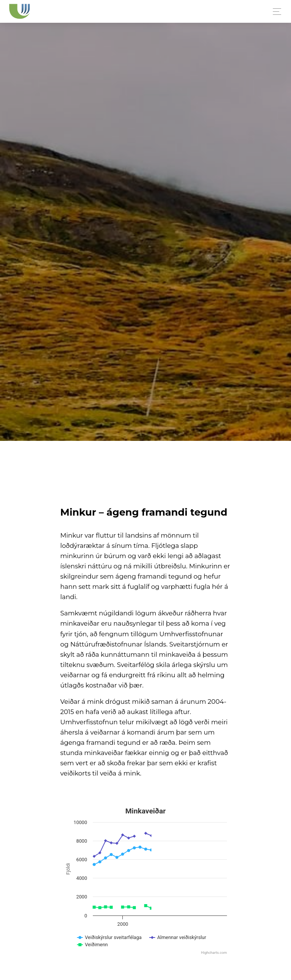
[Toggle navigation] (275, 11)
